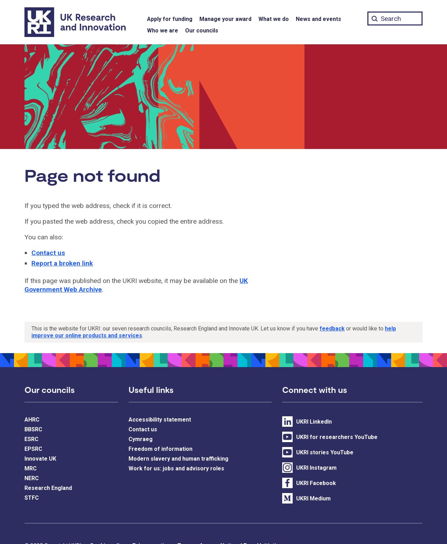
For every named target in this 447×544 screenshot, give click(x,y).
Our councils (201, 30)
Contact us (48, 253)
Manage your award (225, 19)
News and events (318, 19)
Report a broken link (62, 263)
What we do (273, 19)
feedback (332, 328)
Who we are (162, 30)
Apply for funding (169, 19)
